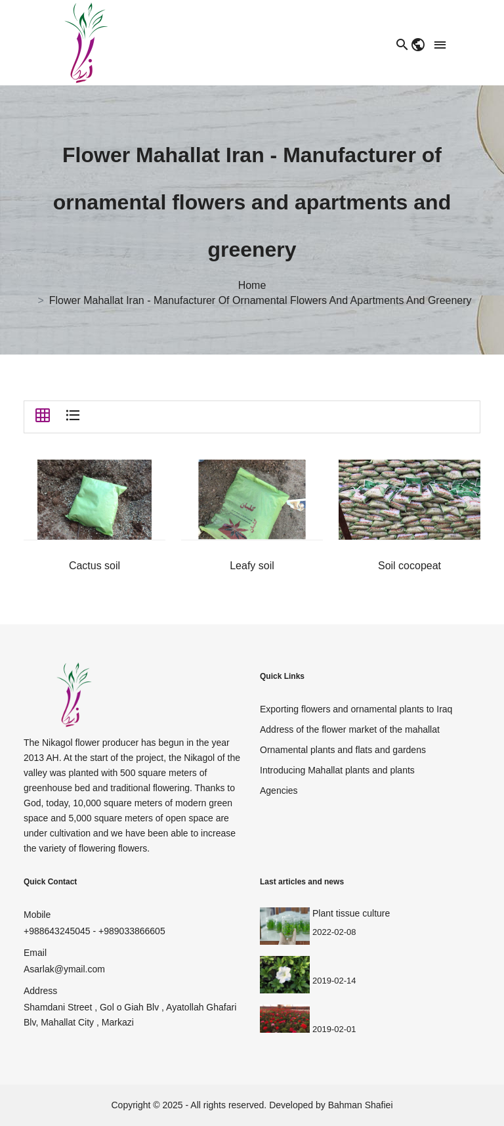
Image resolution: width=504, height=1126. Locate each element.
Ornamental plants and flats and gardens (343, 750)
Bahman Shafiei (360, 1105)
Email (35, 952)
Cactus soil (94, 565)
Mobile (37, 914)
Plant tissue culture (351, 913)
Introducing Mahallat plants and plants (337, 770)
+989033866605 (131, 931)
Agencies (279, 790)
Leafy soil (252, 565)
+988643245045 (57, 931)
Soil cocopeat (409, 565)
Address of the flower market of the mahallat (350, 729)
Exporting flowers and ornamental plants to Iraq (356, 709)
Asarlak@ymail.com (64, 969)
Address (40, 990)
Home (252, 285)
